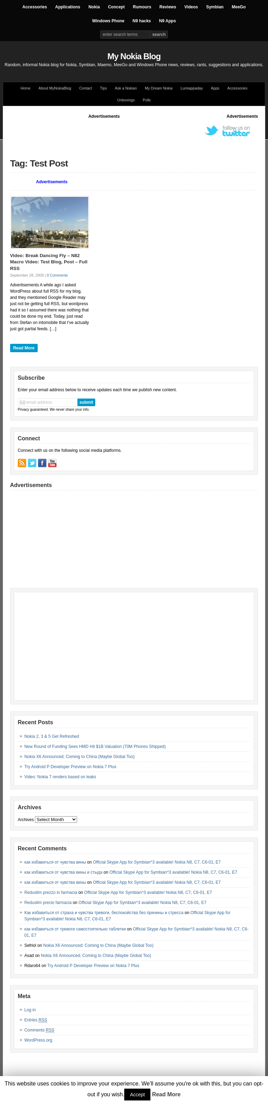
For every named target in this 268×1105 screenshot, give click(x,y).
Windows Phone (108, 20)
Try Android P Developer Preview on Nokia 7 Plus (70, 766)
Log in (30, 1009)
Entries (35, 1020)
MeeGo (239, 7)
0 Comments (57, 275)
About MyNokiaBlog (54, 88)
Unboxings (126, 100)
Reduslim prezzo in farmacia (50, 892)
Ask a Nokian (126, 88)
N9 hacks (142, 20)
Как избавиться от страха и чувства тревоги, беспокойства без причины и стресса (104, 912)
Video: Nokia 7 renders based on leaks (60, 776)
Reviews (167, 7)
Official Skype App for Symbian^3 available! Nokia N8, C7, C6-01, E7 (157, 862)
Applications (67, 7)
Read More (24, 348)
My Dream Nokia (158, 88)
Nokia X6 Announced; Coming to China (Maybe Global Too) (79, 756)
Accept (137, 1094)
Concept (116, 7)
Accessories (34, 7)
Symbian (215, 7)
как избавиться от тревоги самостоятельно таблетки (75, 929)
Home (25, 88)
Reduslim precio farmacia (48, 902)
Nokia (94, 7)
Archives (26, 819)
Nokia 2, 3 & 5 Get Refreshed (51, 736)
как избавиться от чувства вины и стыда (63, 872)
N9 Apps (167, 20)
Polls (147, 100)
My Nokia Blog (134, 56)
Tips (103, 88)
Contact (85, 88)
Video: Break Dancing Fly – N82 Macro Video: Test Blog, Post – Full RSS (49, 262)
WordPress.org (38, 1040)
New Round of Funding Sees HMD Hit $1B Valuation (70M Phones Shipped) (95, 746)
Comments (39, 1030)
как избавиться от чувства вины (55, 862)
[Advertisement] (137, 135)
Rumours (142, 7)
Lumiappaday (191, 88)
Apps (215, 88)
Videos (191, 7)
